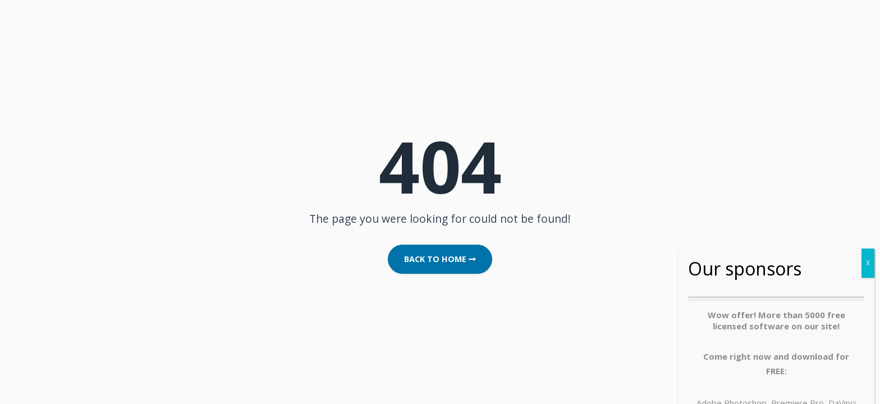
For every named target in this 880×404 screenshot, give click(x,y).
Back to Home (440, 259)
